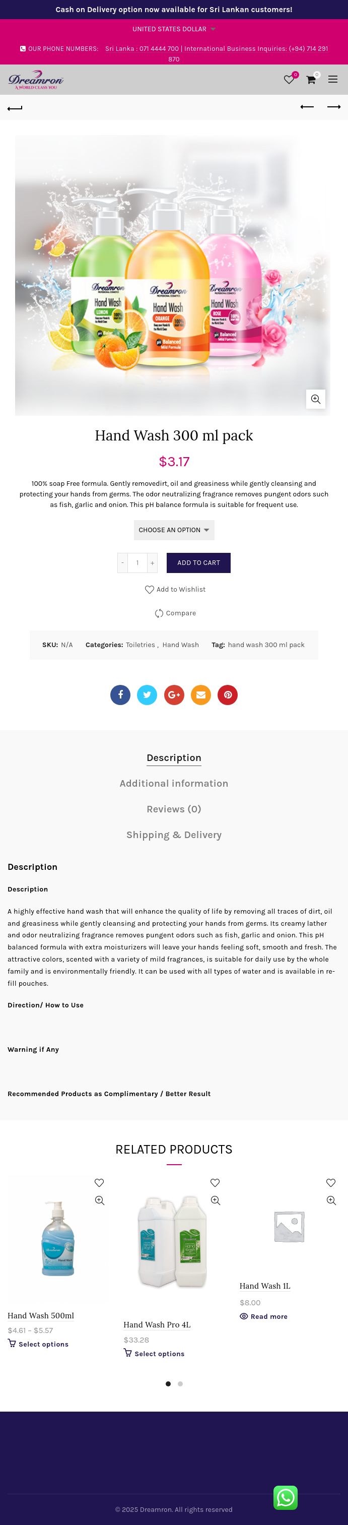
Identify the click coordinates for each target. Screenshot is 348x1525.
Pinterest (228, 695)
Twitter (147, 695)
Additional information (173, 783)
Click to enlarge (315, 399)
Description (174, 758)
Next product (333, 106)
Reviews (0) (174, 809)
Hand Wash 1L (265, 1286)
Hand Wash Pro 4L (156, 1324)
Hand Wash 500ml (41, 1315)
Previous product (308, 106)
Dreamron (156, 1509)
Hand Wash (181, 645)
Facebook (120, 695)
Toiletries (140, 645)
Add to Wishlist (180, 589)
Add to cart (198, 562)
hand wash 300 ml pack (266, 645)
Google (174, 695)
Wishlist (294, 75)
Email (201, 695)
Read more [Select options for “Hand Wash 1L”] (269, 1316)
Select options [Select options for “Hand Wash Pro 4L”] (159, 1354)
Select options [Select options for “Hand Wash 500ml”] (43, 1344)
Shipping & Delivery (174, 835)
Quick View (99, 1201)
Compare (181, 613)
